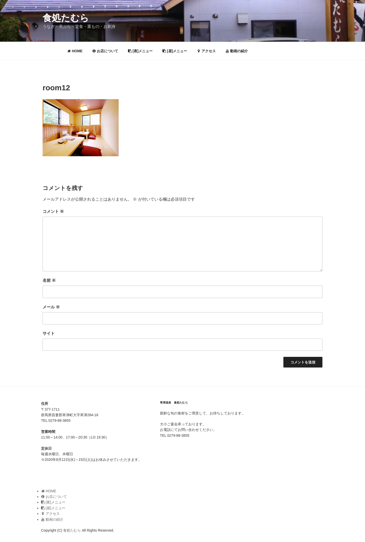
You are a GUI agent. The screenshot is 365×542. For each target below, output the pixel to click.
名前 (49, 280)
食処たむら (66, 18)
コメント (53, 211)
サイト (49, 333)
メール (51, 307)
